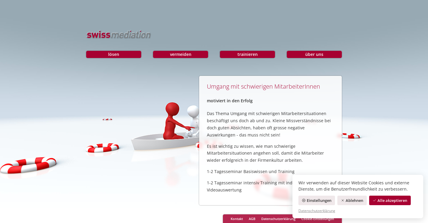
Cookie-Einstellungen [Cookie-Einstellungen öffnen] (317, 218)
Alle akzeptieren (390, 200)
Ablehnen (352, 200)
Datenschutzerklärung (278, 218)
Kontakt (237, 218)
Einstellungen (316, 200)
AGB (252, 218)
